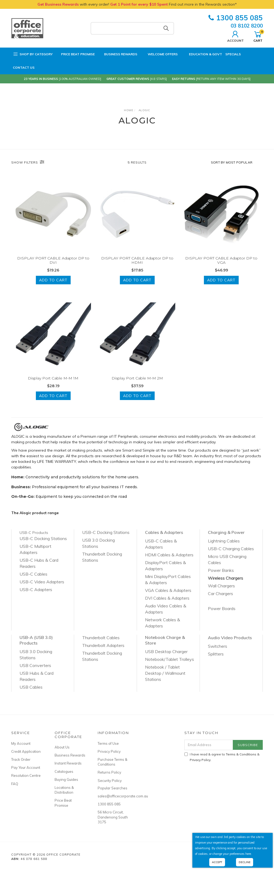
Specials (233, 54)
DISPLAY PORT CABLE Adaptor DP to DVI (53, 260)
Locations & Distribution (64, 789)
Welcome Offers (159, 54)
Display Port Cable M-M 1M (53, 383)
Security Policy (110, 780)
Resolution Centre (26, 775)
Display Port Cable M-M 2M (137, 383)
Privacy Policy (109, 751)
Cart (258, 35)
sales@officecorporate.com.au (113, 796)
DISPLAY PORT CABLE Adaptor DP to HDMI (137, 260)
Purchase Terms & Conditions (112, 761)
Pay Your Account (25, 767)
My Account (21, 743)
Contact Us (24, 67)
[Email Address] (208, 745)
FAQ (14, 784)
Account (235, 35)
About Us (62, 747)
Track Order (21, 759)
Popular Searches (112, 788)
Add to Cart (53, 280)
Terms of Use (108, 743)
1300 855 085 (235, 17)
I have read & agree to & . (222, 757)
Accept (217, 862)
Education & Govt (201, 54)
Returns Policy (109, 772)
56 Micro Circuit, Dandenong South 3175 (113, 817)
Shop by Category (33, 54)
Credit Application (26, 751)
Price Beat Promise (75, 54)
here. (248, 854)
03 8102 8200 (247, 25)
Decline (244, 862)
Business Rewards (117, 54)
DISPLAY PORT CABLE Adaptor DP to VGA (221, 260)
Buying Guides (66, 779)
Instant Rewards (68, 763)
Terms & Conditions (241, 754)
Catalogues (64, 771)
